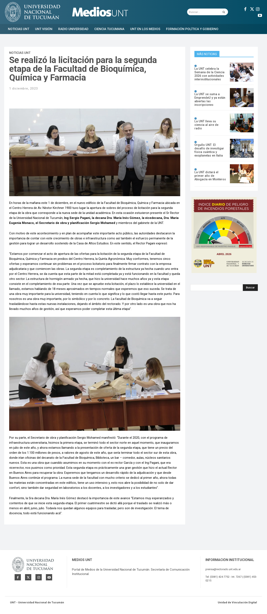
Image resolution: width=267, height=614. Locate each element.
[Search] (250, 287)
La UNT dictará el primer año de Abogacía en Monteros (209, 176)
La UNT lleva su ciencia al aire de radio (209, 124)
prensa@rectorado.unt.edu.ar (223, 569)
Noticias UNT (19, 53)
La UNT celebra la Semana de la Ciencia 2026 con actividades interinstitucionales (209, 74)
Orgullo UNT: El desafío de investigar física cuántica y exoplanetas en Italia (210, 150)
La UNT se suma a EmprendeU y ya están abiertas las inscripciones (209, 99)
